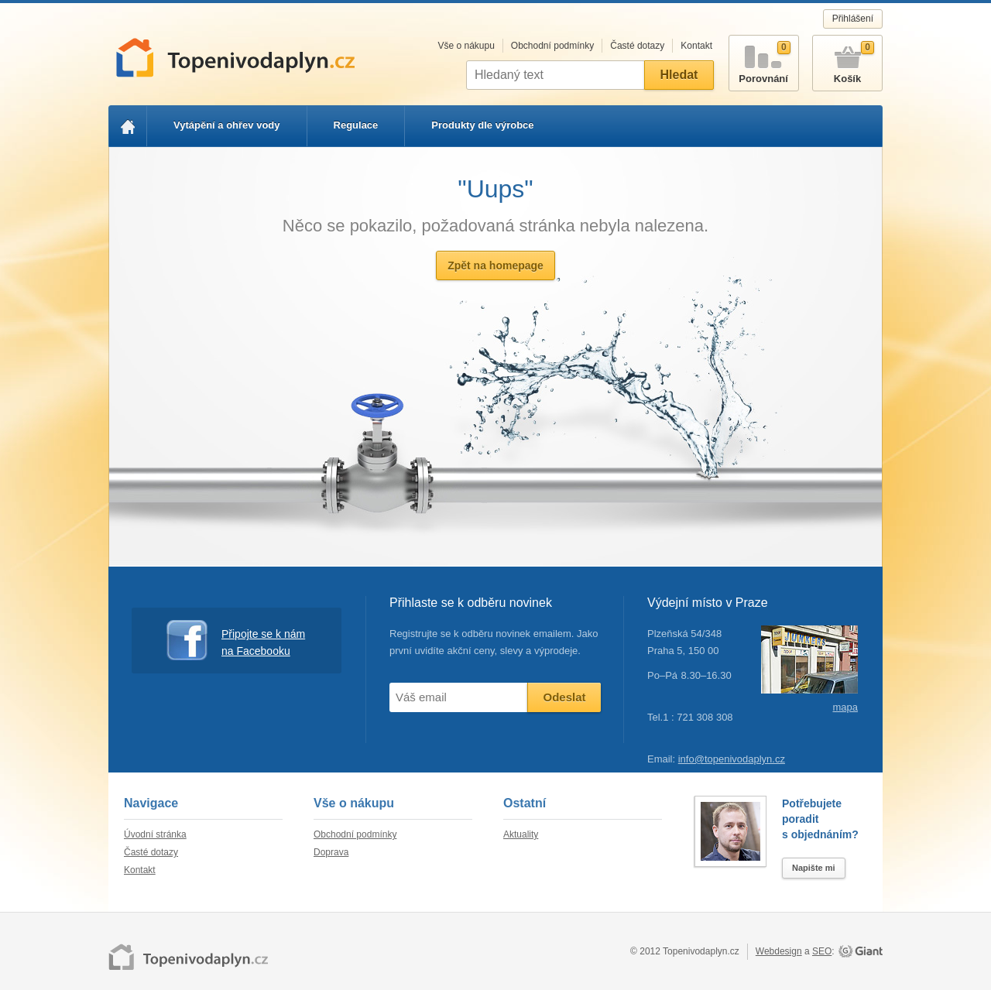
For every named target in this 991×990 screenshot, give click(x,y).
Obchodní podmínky (552, 45)
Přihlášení (852, 18)
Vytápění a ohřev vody (226, 125)
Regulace (356, 125)
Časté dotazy (637, 45)
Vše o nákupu (465, 45)
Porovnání (763, 60)
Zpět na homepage (495, 265)
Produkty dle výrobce (482, 125)
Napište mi (813, 867)
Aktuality (520, 834)
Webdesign (779, 951)
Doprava (331, 852)
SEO (822, 951)
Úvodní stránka (155, 834)
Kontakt (696, 45)
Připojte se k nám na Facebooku (235, 640)
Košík (847, 60)
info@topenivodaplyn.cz (731, 759)
